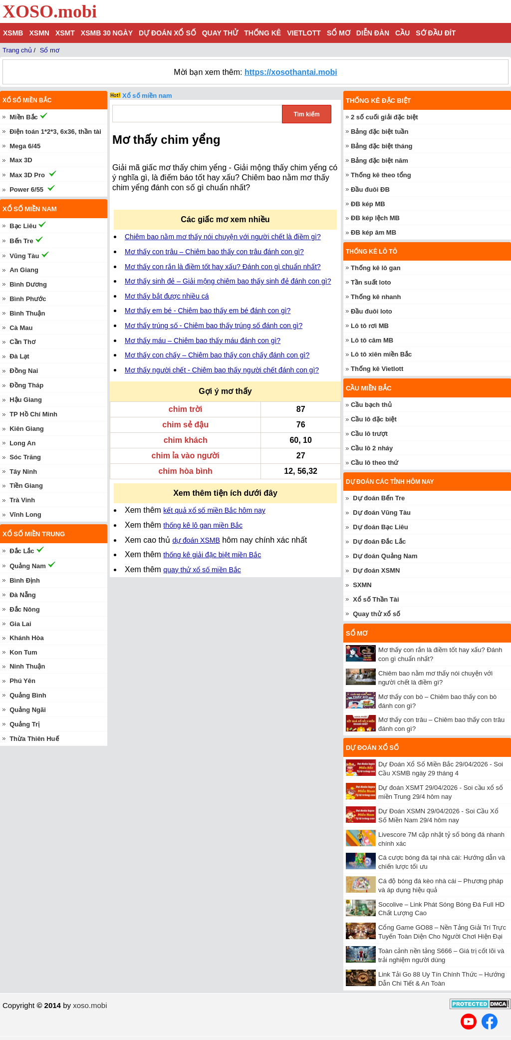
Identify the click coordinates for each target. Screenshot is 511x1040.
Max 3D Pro (27, 175)
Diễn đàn (372, 33)
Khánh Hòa (26, 638)
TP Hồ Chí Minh (33, 414)
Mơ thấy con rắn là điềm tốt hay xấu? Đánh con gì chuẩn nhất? (223, 267)
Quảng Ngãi (27, 709)
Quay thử (220, 33)
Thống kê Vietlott (377, 368)
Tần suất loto (371, 282)
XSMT (65, 33)
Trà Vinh (22, 500)
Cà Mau (20, 328)
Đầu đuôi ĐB (370, 189)
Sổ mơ (338, 33)
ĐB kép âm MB (373, 232)
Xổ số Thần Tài (376, 599)
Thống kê (262, 33)
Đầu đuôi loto (371, 311)
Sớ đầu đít (436, 33)
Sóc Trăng (25, 457)
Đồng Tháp (26, 385)
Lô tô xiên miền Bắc (381, 354)
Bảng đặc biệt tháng (382, 146)
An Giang (23, 270)
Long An (22, 443)
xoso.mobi (90, 1005)
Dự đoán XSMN (376, 570)
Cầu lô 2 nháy (372, 448)
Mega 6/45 (24, 146)
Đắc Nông (24, 609)
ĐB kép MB (368, 204)
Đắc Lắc (21, 551)
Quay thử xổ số (376, 614)
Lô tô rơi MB (370, 326)
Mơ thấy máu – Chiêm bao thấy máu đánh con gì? (202, 341)
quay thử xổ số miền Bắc (202, 570)
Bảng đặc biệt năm (379, 160)
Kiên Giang (26, 428)
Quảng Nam (27, 566)
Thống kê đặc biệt (378, 100)
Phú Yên (22, 681)
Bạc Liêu (22, 226)
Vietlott (304, 33)
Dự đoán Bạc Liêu (380, 527)
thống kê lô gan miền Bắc (203, 525)
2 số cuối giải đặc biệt (384, 117)
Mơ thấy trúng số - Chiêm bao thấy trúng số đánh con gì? (213, 326)
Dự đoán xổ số (167, 33)
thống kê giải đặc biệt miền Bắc (212, 555)
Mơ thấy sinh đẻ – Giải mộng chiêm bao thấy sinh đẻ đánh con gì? (228, 281)
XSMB (13, 33)
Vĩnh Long (25, 514)
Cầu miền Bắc (369, 388)
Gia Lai (20, 624)
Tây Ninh (23, 471)
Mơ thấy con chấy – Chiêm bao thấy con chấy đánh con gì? (217, 355)
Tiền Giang (26, 485)
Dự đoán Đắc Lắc (379, 541)
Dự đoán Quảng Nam (385, 556)
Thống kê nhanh (376, 297)
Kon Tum (23, 652)
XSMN (39, 33)
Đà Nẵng (22, 595)
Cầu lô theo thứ (374, 462)
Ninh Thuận (27, 666)
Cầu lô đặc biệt (374, 419)
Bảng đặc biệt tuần (379, 131)
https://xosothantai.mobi (291, 72)
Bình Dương (28, 284)
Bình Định (24, 580)
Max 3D (20, 160)
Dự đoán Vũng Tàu (382, 512)
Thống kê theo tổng (381, 175)
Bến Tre (21, 241)
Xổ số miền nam (147, 95)
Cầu (402, 33)
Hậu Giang (25, 399)
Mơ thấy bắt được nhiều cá (167, 296)
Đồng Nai (23, 370)
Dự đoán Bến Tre (379, 498)
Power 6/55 (26, 189)
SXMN (362, 585)
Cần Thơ (22, 342)
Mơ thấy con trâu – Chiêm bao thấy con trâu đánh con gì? (214, 252)
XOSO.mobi (49, 11)
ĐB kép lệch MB (375, 218)
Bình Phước (27, 299)
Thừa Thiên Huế (33, 738)
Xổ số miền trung (33, 534)
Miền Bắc (23, 117)
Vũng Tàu (24, 256)
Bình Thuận (27, 313)
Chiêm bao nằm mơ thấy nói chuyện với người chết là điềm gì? (223, 237)
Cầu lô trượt (369, 433)
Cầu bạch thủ (371, 404)
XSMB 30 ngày (107, 33)
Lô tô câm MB (372, 340)
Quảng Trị (24, 724)
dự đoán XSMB (196, 540)
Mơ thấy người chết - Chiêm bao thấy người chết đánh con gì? (222, 370)
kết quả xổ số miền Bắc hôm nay (214, 510)
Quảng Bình (27, 695)
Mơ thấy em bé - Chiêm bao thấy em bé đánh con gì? (207, 311)
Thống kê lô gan (376, 268)
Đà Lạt (19, 356)
